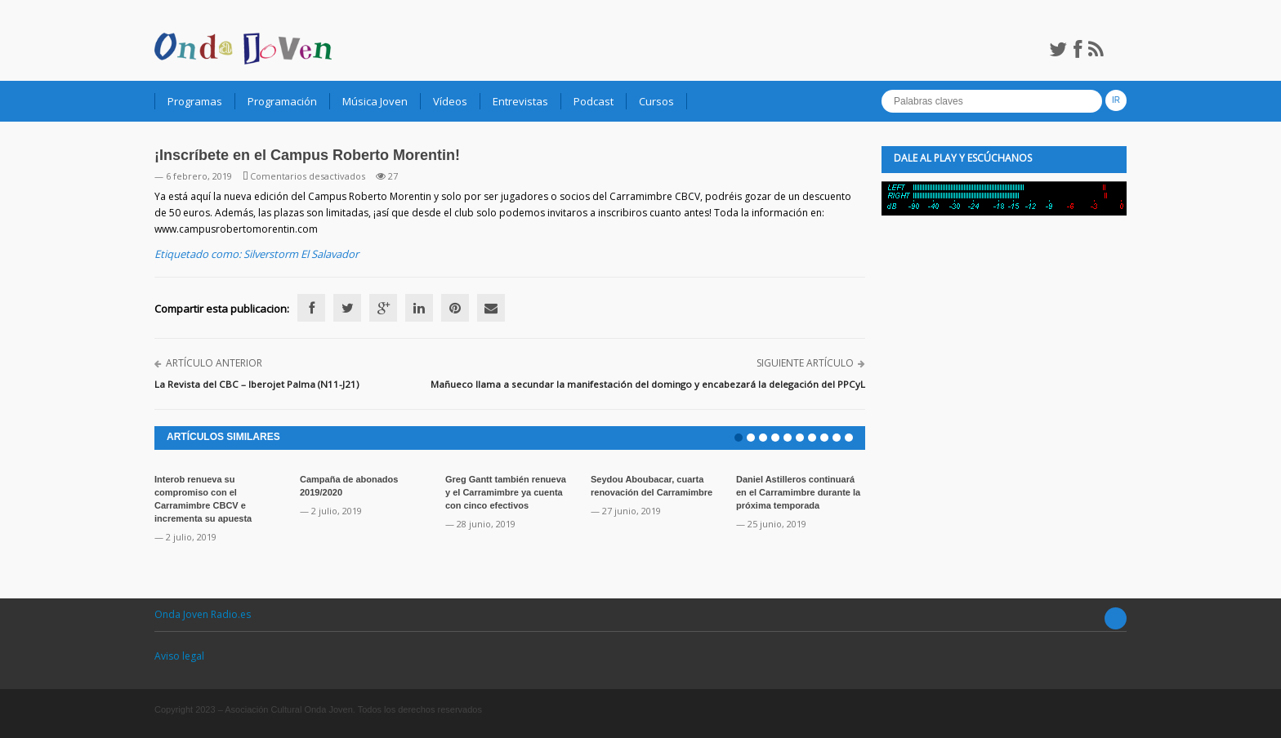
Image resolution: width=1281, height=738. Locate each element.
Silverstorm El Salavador (301, 254)
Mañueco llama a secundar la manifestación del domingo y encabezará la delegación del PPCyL (648, 384)
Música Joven (375, 101)
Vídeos (450, 101)
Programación (282, 101)
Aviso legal (179, 656)
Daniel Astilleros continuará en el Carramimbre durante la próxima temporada (798, 492)
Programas (194, 101)
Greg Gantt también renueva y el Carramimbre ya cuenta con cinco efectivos (505, 492)
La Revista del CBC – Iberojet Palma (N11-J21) (256, 384)
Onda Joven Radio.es (202, 614)
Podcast (594, 101)
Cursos (656, 101)
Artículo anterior (214, 363)
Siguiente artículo (805, 363)
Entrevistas (520, 101)
